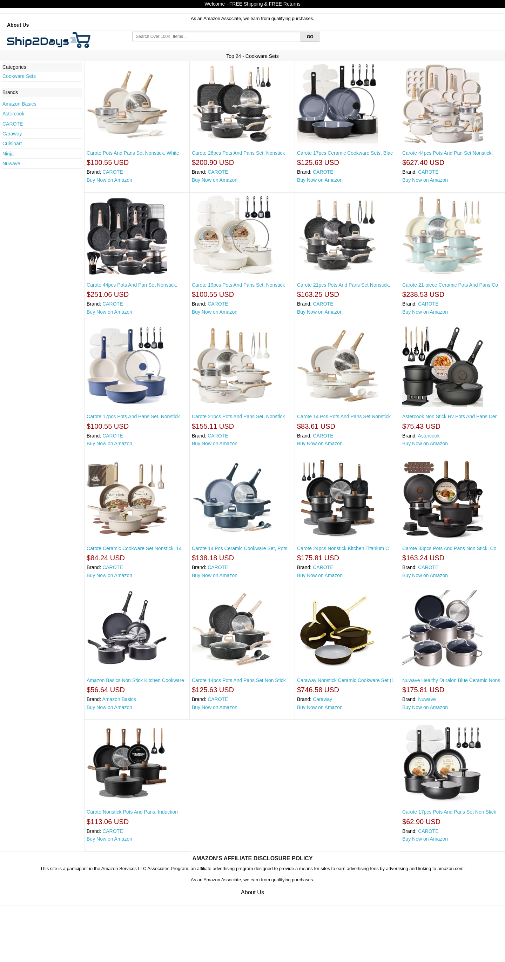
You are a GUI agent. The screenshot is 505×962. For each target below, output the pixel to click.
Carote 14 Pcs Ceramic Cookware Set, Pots (239, 548)
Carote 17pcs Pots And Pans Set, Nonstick (133, 416)
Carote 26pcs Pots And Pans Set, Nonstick (238, 153)
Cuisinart (12, 143)
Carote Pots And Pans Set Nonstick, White (133, 153)
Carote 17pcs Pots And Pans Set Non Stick (449, 812)
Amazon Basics (19, 104)
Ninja (8, 153)
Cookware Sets (19, 76)
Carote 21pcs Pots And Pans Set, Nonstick (238, 416)
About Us (18, 25)
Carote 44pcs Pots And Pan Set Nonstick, (447, 153)
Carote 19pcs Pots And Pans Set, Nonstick (238, 285)
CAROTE (12, 124)
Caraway (12, 133)
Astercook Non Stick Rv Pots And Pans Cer (449, 416)
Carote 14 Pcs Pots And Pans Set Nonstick (344, 416)
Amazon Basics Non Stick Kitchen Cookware (135, 680)
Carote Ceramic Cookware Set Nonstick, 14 (134, 548)
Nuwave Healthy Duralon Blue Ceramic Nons (451, 680)
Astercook (13, 113)
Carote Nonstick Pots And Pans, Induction (132, 812)
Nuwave (11, 163)
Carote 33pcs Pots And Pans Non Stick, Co (449, 548)
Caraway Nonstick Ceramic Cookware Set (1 (345, 680)
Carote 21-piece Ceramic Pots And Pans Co (450, 285)
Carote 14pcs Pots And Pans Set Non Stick (239, 680)
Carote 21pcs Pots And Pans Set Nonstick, (343, 285)
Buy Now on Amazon (109, 180)
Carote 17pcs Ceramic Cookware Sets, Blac (345, 153)
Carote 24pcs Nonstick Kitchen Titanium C (343, 548)
